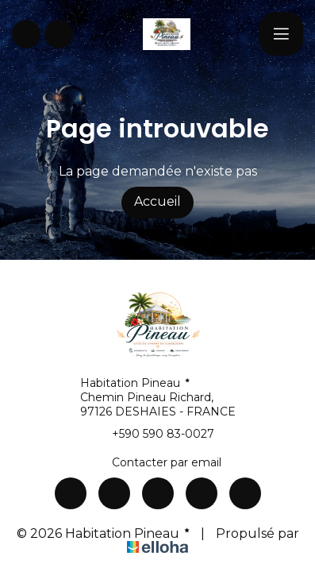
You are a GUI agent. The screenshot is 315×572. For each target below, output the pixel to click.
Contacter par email (157, 462)
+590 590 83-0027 (154, 434)
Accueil (157, 201)
